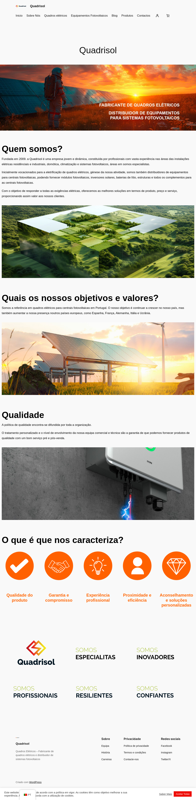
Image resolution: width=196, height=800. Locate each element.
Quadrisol (37, 6)
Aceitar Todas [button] (183, 794)
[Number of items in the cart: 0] (168, 15)
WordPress (35, 782)
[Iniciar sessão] (157, 15)
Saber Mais (165, 794)
